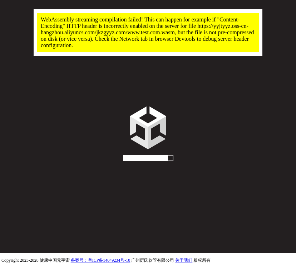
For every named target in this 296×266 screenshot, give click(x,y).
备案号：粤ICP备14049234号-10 (100, 260)
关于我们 (183, 260)
